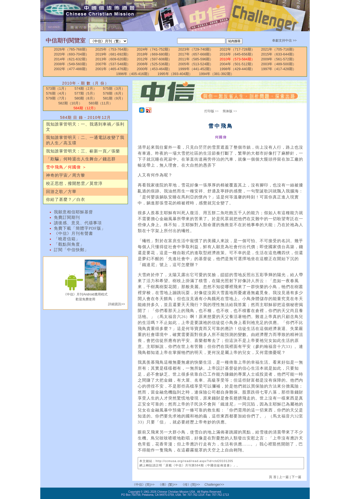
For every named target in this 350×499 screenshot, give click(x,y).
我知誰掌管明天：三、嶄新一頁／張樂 (83, 151)
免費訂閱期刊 (67, 217)
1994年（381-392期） (216, 74)
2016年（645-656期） (237, 54)
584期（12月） (85, 108)
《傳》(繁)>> (167, 484)
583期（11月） (101, 103)
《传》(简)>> (190, 484)
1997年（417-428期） (278, 69)
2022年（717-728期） (237, 49)
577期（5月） (86, 93)
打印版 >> (211, 111)
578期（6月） (114, 93)
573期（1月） (57, 88)
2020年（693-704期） (71, 54)
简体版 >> (230, 111)
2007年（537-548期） (112, 64)
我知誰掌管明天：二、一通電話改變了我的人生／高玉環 (85, 140)
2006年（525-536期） (154, 64)
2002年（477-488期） (71, 69)
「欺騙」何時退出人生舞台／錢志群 (81, 159)
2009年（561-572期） (278, 59)
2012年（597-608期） (154, 59)
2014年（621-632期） (71, 59)
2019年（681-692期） (112, 54)
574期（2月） (86, 88)
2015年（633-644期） (278, 54)
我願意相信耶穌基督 (73, 212)
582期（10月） (70, 103)
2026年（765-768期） (71, 49)
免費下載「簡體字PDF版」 (80, 228)
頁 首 (273, 477)
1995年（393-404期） (175, 74)
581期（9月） (114, 98)
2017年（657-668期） (195, 54)
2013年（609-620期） (112, 59)
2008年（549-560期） (71, 64)
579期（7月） (57, 98)
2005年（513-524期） (195, 64)
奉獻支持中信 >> (284, 40)
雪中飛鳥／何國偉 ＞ (66, 167)
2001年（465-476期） (112, 69)
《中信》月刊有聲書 (73, 233)
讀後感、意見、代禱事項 (78, 223)
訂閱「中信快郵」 (71, 250)
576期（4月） (57, 93)
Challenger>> (214, 484)
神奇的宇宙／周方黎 (65, 175)
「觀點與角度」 (69, 244)
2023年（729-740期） (195, 49)
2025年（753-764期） (112, 49)
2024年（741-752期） (154, 49)
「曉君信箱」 (67, 239)
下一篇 (296, 477)
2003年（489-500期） (278, 64)
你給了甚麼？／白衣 (65, 199)
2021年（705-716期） (278, 49)
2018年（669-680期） (154, 54)
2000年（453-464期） (154, 69)
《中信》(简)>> (143, 484)
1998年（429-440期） (237, 69)
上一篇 (284, 477)
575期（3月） (114, 88)
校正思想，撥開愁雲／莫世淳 (74, 183)
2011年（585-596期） (195, 59)
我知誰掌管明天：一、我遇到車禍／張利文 (85, 127)
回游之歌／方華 (61, 191)
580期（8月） (86, 98)
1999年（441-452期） (195, 69)
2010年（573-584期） (237, 59)
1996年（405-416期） (133, 74)
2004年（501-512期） (237, 64)
